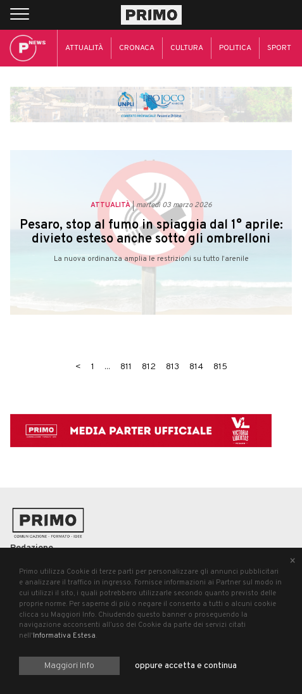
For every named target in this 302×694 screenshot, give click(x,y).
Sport (279, 48)
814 (196, 367)
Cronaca (136, 48)
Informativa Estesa (64, 635)
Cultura (186, 48)
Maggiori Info (69, 665)
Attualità (84, 48)
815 (220, 367)
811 (126, 367)
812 (149, 367)
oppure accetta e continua (186, 665)
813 (172, 367)
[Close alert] (292, 561)
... (107, 367)
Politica (235, 48)
